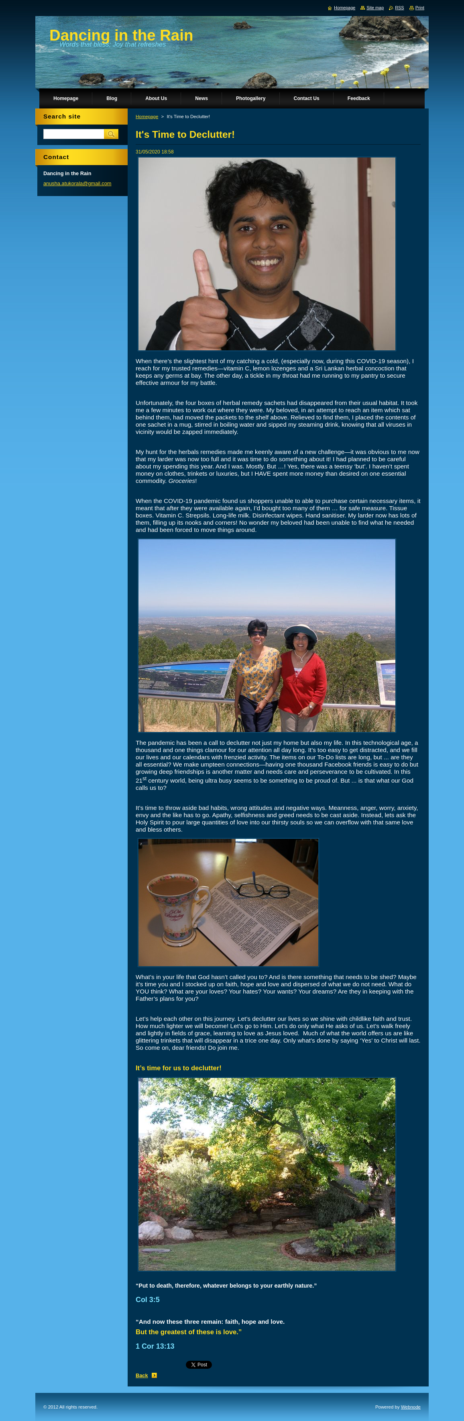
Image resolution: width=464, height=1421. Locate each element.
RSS (399, 7)
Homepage (147, 116)
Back (142, 1375)
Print (419, 7)
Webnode (411, 1407)
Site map (375, 7)
